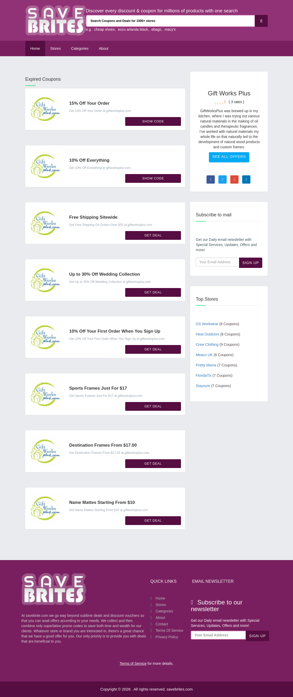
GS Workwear (217, 324)
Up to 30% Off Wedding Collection (104, 274)
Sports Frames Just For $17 (98, 388)
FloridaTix (214, 375)
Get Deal (153, 235)
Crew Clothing (217, 344)
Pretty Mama (216, 365)
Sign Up (250, 263)
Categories (80, 48)
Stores (55, 48)
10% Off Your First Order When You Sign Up (114, 331)
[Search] (261, 21)
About (160, 618)
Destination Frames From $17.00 (103, 445)
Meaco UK (214, 355)
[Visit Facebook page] (211, 179)
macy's (170, 29)
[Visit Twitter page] (222, 179)
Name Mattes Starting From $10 (102, 502)
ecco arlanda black (133, 29)
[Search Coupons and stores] (170, 21)
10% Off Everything (89, 160)
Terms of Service (169, 630)
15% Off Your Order (89, 103)
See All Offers (229, 156)
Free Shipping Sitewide (93, 217)
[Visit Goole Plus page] (234, 179)
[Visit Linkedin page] (246, 179)
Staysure (213, 386)
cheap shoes (104, 29)
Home (35, 48)
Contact (162, 624)
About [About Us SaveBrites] (103, 48)
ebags (156, 29)
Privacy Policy (167, 637)
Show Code (153, 121)
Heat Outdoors (218, 334)
